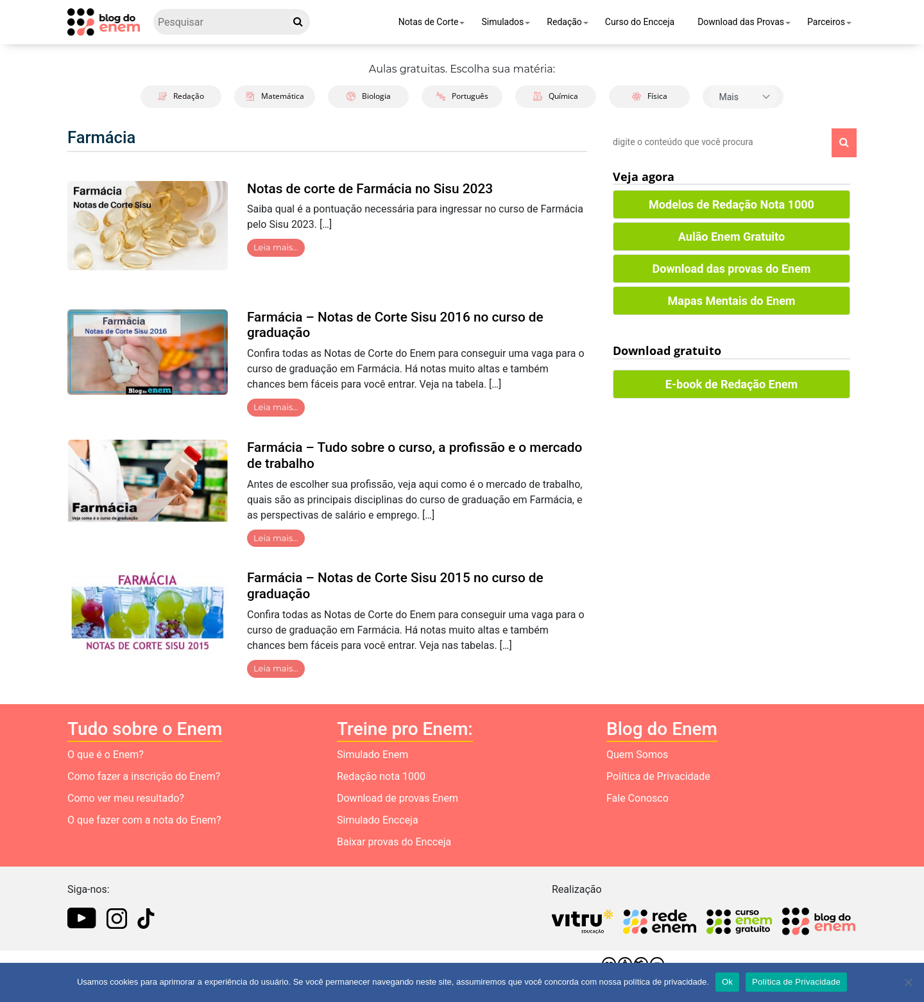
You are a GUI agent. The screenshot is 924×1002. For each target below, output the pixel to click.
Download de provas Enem (397, 798)
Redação (564, 22)
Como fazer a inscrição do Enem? (143, 776)
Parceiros (826, 22)
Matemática (275, 96)
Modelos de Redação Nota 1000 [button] (731, 204)
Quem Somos (637, 754)
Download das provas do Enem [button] (732, 268)
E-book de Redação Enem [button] (731, 384)
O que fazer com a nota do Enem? (144, 820)
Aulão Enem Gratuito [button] (731, 236)
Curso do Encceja (639, 22)
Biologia (368, 96)
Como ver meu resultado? (125, 798)
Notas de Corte (428, 22)
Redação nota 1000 (381, 776)
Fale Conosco (637, 798)
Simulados (502, 22)
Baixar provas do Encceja (394, 842)
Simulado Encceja (377, 820)
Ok (727, 982)
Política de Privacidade (658, 776)
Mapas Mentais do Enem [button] (732, 300)
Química (555, 96)
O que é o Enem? (105, 754)
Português (462, 96)
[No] (908, 982)
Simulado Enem (372, 754)
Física (649, 96)
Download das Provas (740, 22)
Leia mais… (275, 247)
